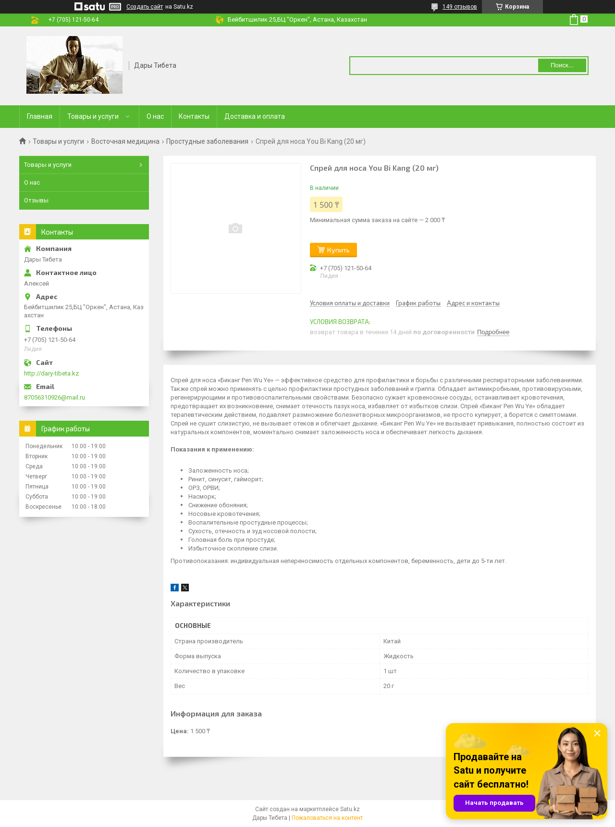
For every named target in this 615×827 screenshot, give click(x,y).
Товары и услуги (93, 116)
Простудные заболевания (207, 141)
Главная (39, 116)
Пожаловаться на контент (327, 817)
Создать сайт (144, 6)
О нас (155, 116)
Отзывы (36, 200)
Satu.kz (350, 809)
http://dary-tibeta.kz (51, 373)
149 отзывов (460, 6)
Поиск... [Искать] (562, 65)
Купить (338, 250)
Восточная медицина (125, 141)
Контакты (194, 116)
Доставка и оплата (254, 116)
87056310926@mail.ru (54, 397)
